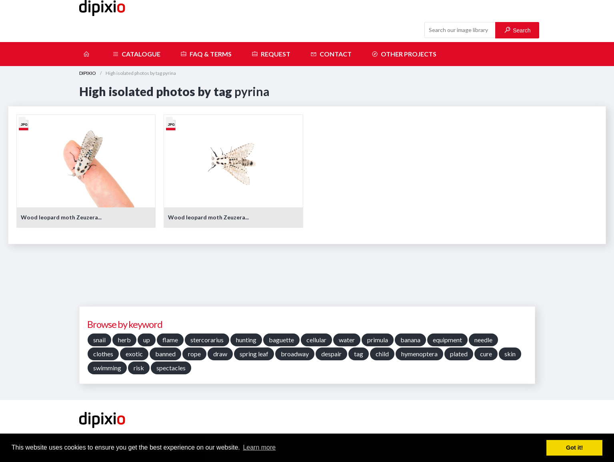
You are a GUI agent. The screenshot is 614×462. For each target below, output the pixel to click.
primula (377, 339)
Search (517, 30)
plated (459, 354)
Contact (331, 54)
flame (170, 339)
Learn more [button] (259, 447)
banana (410, 339)
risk (139, 368)
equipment (447, 339)
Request (271, 54)
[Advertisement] (307, 278)
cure (486, 354)
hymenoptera (419, 354)
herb (124, 339)
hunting (246, 339)
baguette (281, 339)
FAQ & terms (206, 54)
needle (483, 339)
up (146, 339)
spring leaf (254, 354)
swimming (107, 368)
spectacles (171, 368)
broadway (295, 354)
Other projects (404, 54)
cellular (316, 339)
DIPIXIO (87, 73)
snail (99, 339)
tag (358, 354)
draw (220, 354)
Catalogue (136, 54)
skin (510, 354)
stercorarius (207, 339)
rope (194, 354)
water (347, 339)
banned (165, 354)
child (382, 354)
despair (331, 354)
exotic (134, 354)
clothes (103, 354)
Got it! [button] (574, 447)
